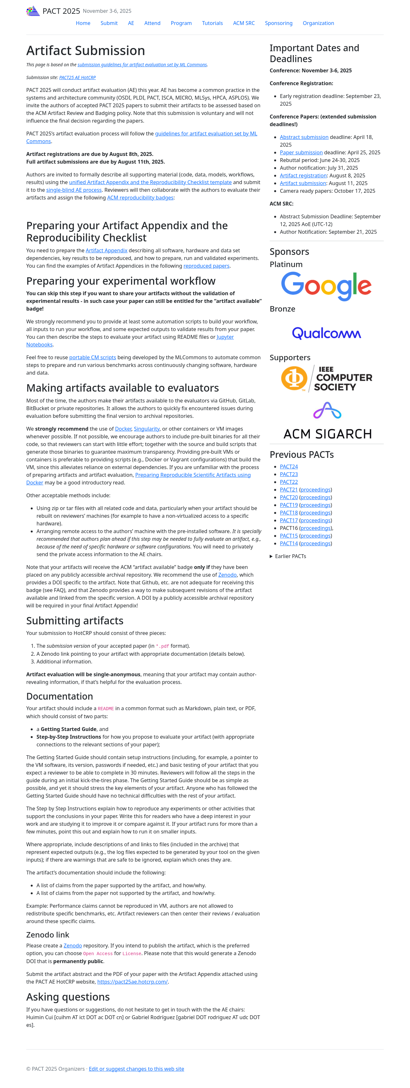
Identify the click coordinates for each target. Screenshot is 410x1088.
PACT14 (289, 543)
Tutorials (212, 23)
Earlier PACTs (290, 556)
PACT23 (289, 474)
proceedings (316, 489)
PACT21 (289, 489)
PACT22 (289, 481)
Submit (109, 23)
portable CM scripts (92, 357)
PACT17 (289, 520)
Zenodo (227, 574)
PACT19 (289, 504)
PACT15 (289, 535)
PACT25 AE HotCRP (77, 77)
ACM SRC (244, 23)
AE (131, 23)
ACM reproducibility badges (140, 197)
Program (181, 23)
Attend (152, 23)
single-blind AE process (74, 189)
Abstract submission (304, 137)
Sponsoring (279, 23)
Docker (123, 428)
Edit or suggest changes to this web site (136, 1068)
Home (83, 23)
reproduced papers (207, 265)
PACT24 (289, 466)
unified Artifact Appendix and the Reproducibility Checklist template (150, 182)
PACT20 (289, 497)
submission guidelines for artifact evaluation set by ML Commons (142, 64)
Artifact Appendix (106, 250)
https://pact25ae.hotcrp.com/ (132, 981)
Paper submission (301, 152)
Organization (318, 23)
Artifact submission (303, 183)
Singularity (147, 428)
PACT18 (289, 512)
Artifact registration (303, 175)
